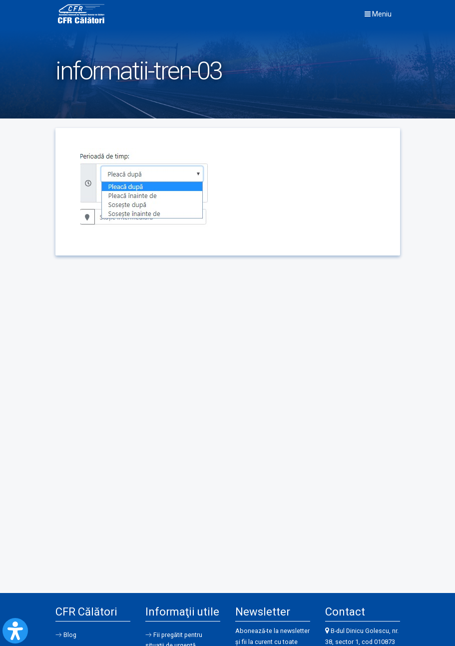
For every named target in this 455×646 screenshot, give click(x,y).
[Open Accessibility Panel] (15, 631)
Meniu (378, 14)
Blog (70, 634)
